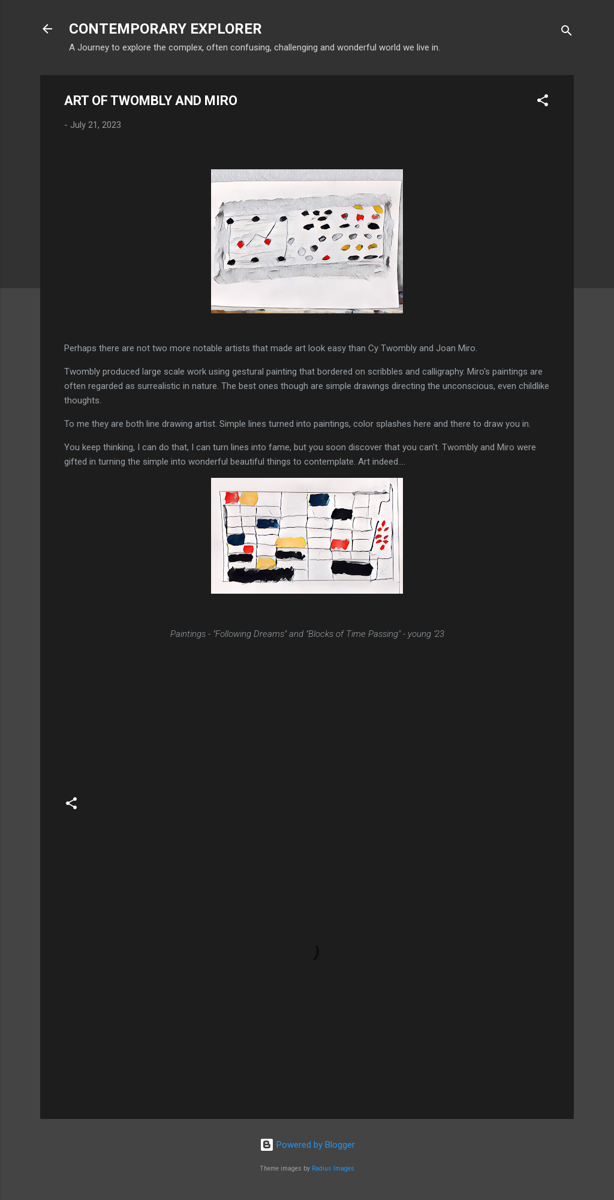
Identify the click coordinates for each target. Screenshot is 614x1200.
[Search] (566, 32)
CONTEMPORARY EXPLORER (165, 28)
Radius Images (333, 1168)
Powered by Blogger (307, 1144)
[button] (542, 102)
